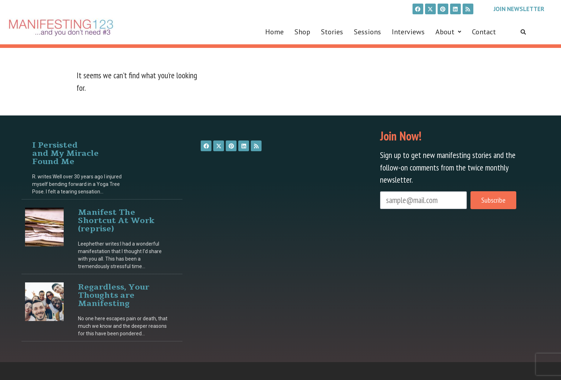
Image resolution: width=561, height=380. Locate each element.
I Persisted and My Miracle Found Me (65, 152)
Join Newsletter (519, 9)
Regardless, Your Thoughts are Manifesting (113, 294)
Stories (332, 31)
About (448, 31)
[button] (448, 32)
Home (274, 31)
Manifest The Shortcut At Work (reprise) (116, 220)
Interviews (408, 31)
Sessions (367, 31)
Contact (484, 31)
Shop (302, 31)
